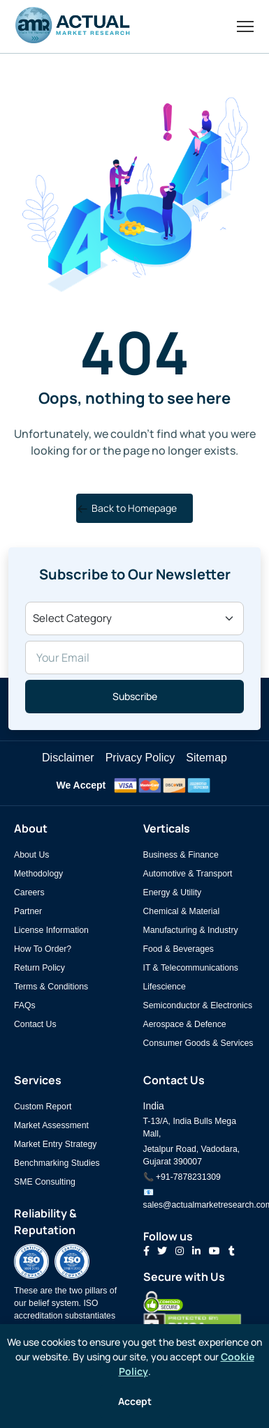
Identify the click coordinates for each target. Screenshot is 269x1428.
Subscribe (134, 696)
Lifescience (164, 987)
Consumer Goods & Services (198, 1043)
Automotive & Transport (188, 874)
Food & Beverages (178, 949)
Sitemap (206, 758)
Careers (29, 892)
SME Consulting (44, 1182)
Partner (28, 911)
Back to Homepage (127, 508)
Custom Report (42, 1106)
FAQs (25, 1005)
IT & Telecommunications (190, 968)
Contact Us (35, 1024)
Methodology (38, 874)
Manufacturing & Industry (190, 930)
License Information (51, 930)
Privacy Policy (140, 758)
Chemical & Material (181, 911)
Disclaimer (68, 758)
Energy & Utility (172, 892)
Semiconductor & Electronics (198, 1005)
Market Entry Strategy (55, 1144)
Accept (135, 1401)
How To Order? (42, 949)
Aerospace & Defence (184, 1024)
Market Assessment (51, 1125)
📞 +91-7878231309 (182, 1177)
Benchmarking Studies (57, 1163)
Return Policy (39, 968)
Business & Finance (181, 855)
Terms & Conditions (51, 987)
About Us (31, 855)
